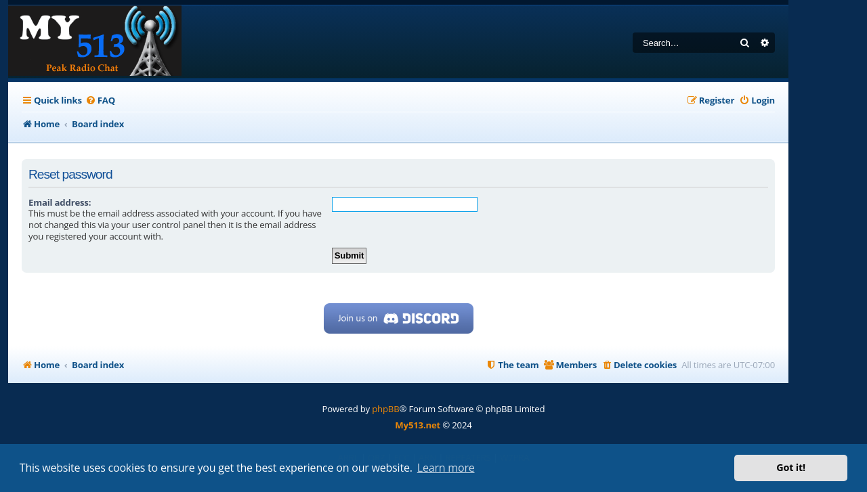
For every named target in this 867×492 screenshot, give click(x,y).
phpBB (385, 409)
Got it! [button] (790, 467)
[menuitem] (100, 100)
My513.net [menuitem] (417, 425)
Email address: (59, 202)
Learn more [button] (446, 467)
